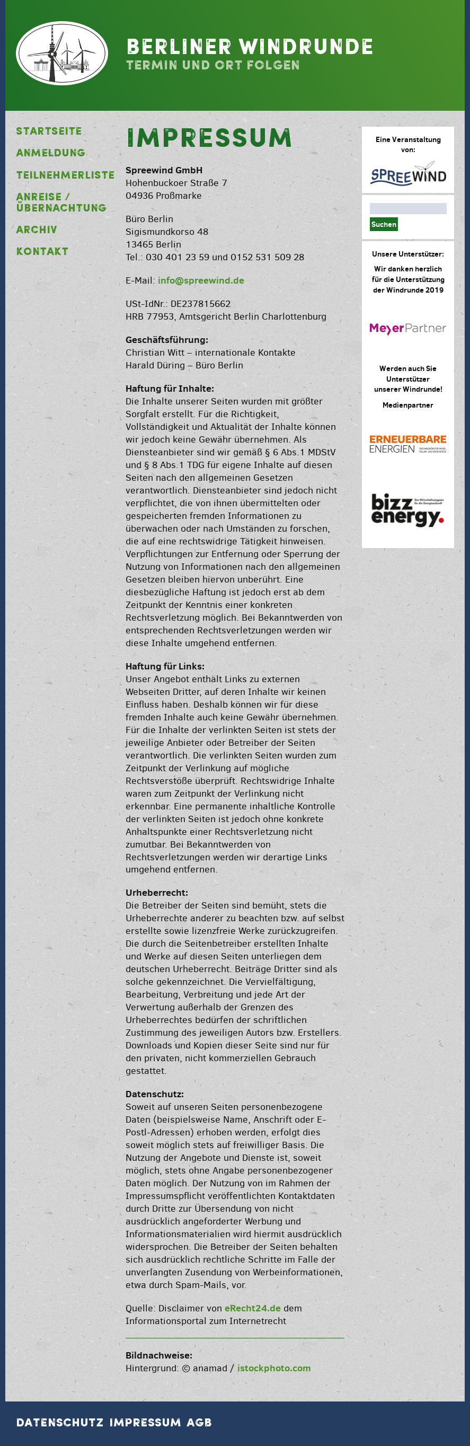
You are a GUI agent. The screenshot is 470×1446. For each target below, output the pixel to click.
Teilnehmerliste (62, 176)
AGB (199, 1423)
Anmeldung (50, 153)
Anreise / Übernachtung (61, 203)
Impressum (145, 1423)
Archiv (36, 230)
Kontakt (42, 252)
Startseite (49, 132)
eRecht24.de (253, 1308)
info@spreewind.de (201, 280)
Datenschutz (60, 1423)
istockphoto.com (274, 1367)
